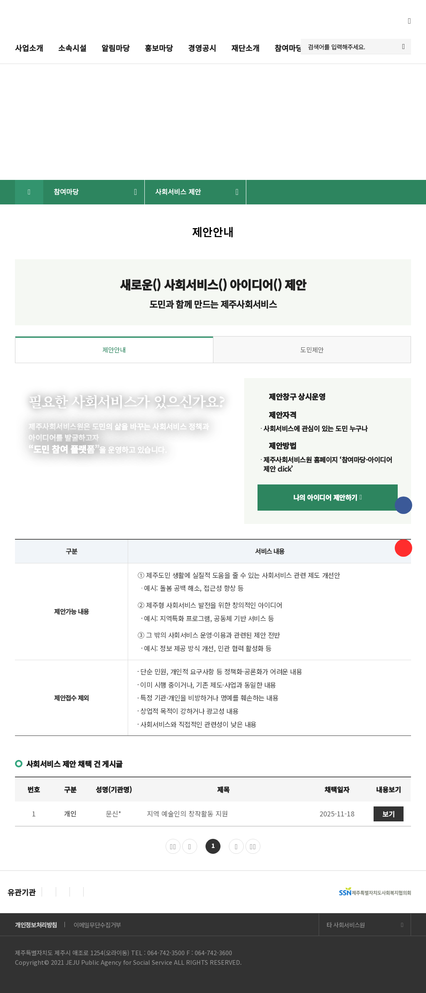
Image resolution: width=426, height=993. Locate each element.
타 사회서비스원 (346, 924)
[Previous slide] (49, 892)
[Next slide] (63, 892)
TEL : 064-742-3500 (158, 952)
